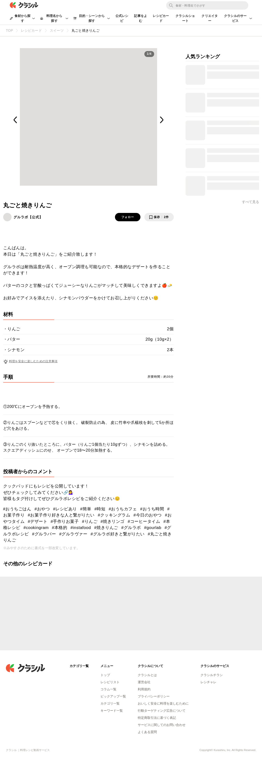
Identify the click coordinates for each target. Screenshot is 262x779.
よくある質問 (147, 732)
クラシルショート (185, 18)
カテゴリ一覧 (110, 703)
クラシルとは (147, 675)
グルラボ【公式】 (28, 217)
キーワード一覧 (111, 710)
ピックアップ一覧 (113, 696)
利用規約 (144, 689)
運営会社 (144, 682)
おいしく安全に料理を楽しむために (163, 703)
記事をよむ (140, 18)
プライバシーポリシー (154, 696)
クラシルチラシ (211, 675)
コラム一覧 (108, 689)
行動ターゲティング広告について (162, 710)
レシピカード (161, 18)
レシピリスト (110, 682)
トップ (105, 675)
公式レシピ (121, 18)
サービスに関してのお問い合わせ (162, 725)
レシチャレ (208, 682)
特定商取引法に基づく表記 (157, 718)
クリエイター (209, 18)
